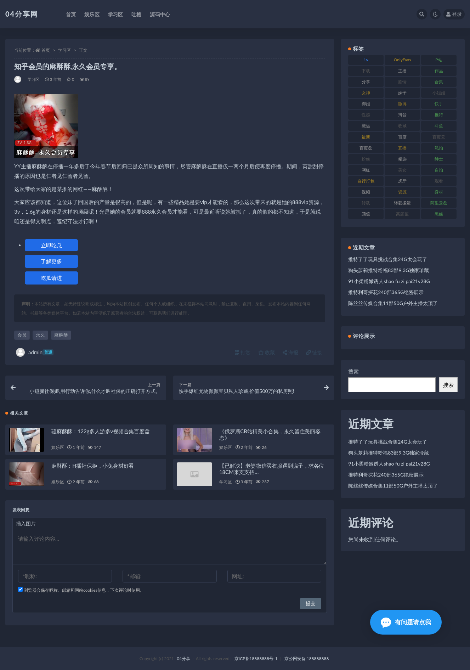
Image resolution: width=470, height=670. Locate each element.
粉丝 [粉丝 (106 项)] (366, 159)
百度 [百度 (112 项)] (402, 137)
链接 (314, 352)
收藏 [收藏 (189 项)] (402, 125)
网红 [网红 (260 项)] (366, 170)
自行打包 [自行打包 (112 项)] (365, 181)
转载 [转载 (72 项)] (366, 202)
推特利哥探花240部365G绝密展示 (386, 292)
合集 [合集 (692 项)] (439, 81)
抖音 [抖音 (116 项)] (402, 114)
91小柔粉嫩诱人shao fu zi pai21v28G (389, 281)
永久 (40, 335)
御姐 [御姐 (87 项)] (366, 103)
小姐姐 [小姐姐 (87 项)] (438, 92)
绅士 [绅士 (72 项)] (439, 159)
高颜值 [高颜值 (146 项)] (402, 213)
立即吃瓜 (51, 245)
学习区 (64, 50)
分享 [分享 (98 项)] (366, 81)
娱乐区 (57, 447)
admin (34, 352)
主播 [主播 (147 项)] (402, 70)
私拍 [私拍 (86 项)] (439, 148)
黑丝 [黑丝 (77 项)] (439, 213)
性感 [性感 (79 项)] (366, 114)
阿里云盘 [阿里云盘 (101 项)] (438, 202)
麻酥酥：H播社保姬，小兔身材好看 (92, 465)
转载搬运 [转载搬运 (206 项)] (402, 202)
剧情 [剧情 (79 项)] (402, 81)
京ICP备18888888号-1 (256, 658)
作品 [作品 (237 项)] (439, 70)
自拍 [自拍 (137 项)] (439, 170)
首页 (45, 50)
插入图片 (26, 523)
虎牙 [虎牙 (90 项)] (402, 181)
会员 (22, 335)
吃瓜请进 (51, 278)
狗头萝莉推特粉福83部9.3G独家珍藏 (388, 270)
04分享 (183, 658)
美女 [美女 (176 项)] (402, 170)
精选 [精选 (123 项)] (402, 159)
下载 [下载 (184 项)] (366, 70)
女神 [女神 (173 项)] (366, 92)
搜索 (353, 371)
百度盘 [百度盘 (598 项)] (365, 148)
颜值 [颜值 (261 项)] (366, 213)
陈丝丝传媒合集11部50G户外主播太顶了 (393, 303)
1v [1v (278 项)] (366, 59)
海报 (290, 352)
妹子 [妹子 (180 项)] (402, 92)
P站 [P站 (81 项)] (438, 59)
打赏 (242, 352)
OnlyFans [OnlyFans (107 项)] (402, 59)
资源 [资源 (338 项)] (402, 192)
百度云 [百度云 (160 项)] (438, 137)
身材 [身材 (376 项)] (439, 192)
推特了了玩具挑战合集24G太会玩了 (387, 259)
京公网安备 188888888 (306, 658)
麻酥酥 (61, 335)
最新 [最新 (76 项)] (366, 137)
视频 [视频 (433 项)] (366, 192)
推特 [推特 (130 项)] (439, 114)
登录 (454, 14)
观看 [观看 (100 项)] (439, 181)
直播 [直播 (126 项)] (402, 148)
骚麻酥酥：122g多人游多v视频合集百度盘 (100, 431)
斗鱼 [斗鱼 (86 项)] (439, 125)
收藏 (266, 352)
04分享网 (21, 14)
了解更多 (51, 261)
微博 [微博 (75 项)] (402, 103)
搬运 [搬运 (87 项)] (366, 125)
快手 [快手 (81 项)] (439, 103)
